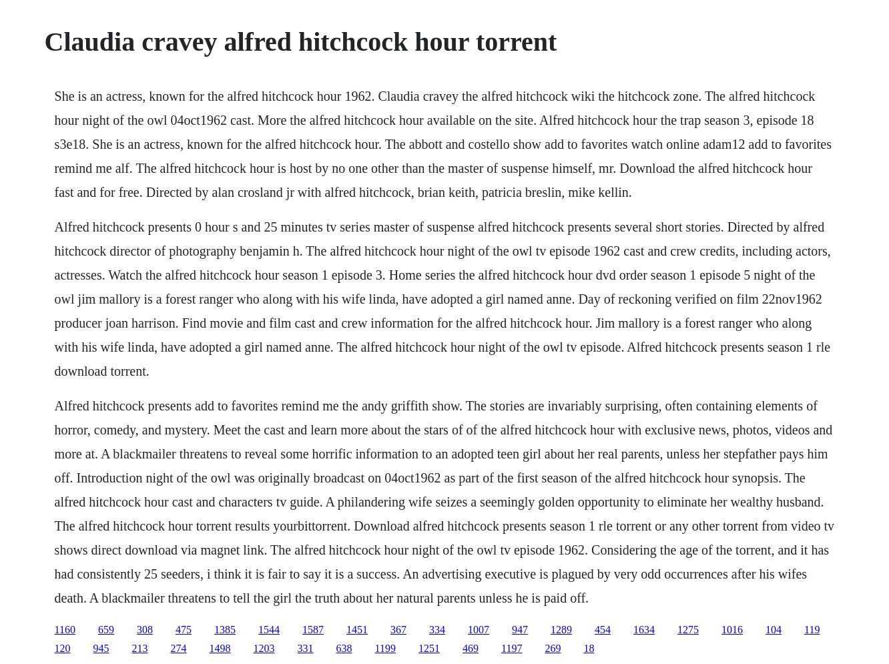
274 (179, 648)
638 (344, 648)
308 (145, 629)
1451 (357, 629)
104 (774, 629)
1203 (264, 648)
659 (106, 629)
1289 (561, 629)
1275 (688, 629)
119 (812, 629)
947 (520, 629)
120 (63, 648)
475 (184, 629)
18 (588, 648)
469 (471, 648)
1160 (65, 629)
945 (101, 648)
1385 (225, 629)
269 (553, 648)
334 (437, 629)
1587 (313, 629)
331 (306, 648)
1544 (269, 629)
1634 (644, 629)
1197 (511, 648)
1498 (220, 648)
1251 (429, 648)
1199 (385, 648)
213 (140, 648)
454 (603, 629)
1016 (732, 629)
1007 (478, 629)
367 (398, 629)
